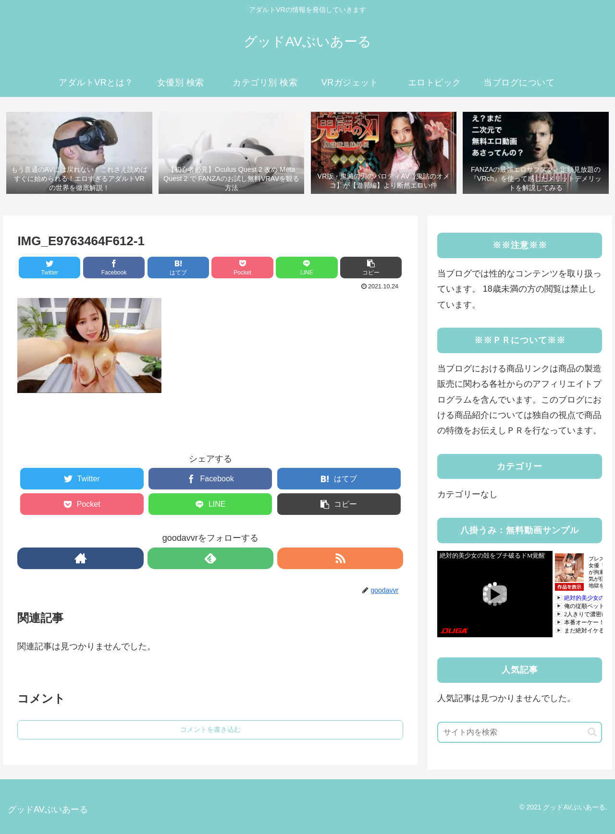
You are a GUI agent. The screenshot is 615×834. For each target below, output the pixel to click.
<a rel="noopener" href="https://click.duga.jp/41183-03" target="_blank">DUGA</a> (520, 594)
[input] (520, 732)
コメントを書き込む (210, 729)
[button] (592, 732)
